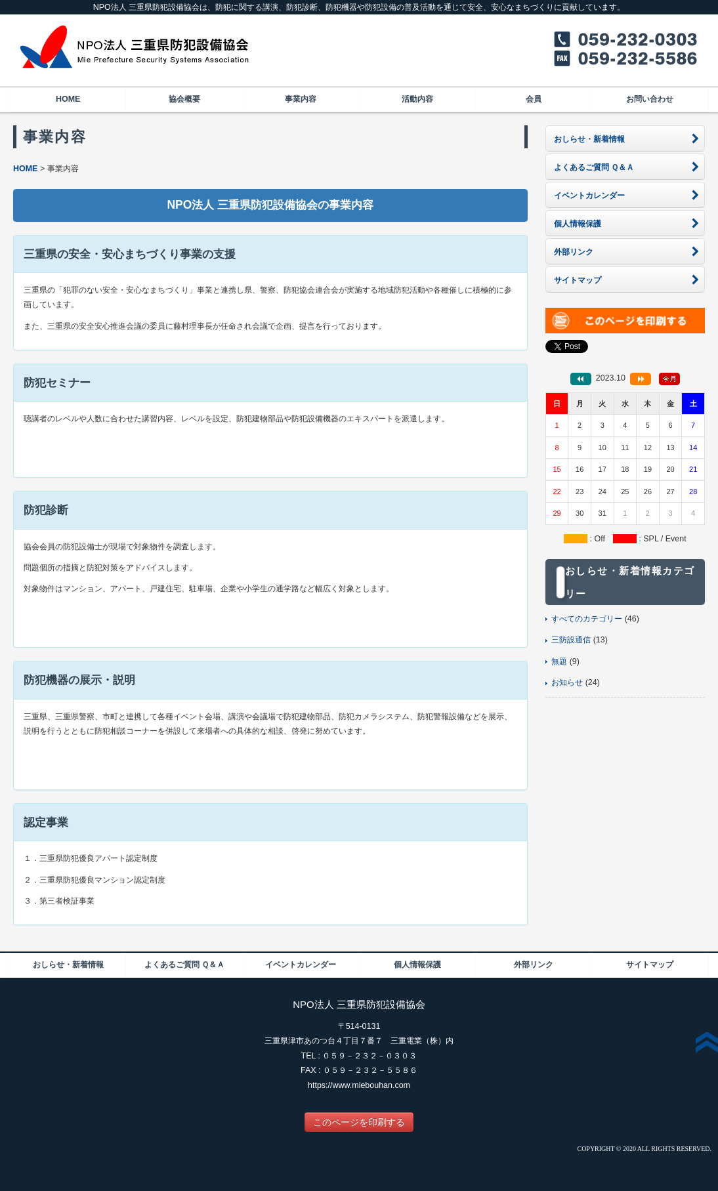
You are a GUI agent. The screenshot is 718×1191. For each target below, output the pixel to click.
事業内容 (300, 99)
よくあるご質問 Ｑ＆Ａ (184, 964)
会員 (533, 99)
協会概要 (184, 99)
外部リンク (533, 964)
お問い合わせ (649, 99)
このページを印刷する (359, 1122)
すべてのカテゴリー (586, 618)
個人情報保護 (417, 964)
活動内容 (417, 99)
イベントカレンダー (300, 964)
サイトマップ (649, 964)
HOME (68, 99)
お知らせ (567, 682)
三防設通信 (571, 639)
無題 (559, 661)
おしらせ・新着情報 (68, 964)
